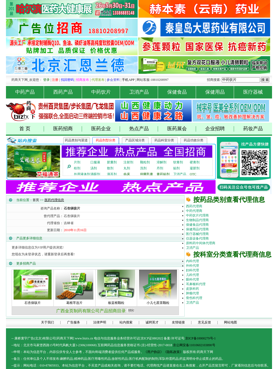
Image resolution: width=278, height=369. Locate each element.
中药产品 (29, 92)
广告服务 (73, 322)
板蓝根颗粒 (116, 303)
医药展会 (181, 129)
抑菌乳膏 (146, 174)
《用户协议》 (153, 352)
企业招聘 (219, 129)
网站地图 (230, 322)
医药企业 (105, 129)
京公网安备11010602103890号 (194, 345)
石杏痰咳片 (32, 303)
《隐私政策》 (173, 352)
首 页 (31, 129)
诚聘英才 (152, 322)
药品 (70, 359)
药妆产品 (253, 128)
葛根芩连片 (74, 303)
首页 (36, 200)
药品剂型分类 (105, 140)
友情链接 (178, 322)
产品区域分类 (135, 140)
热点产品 (143, 129)
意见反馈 (204, 322)
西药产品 (67, 92)
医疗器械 (253, 92)
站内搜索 (125, 322)
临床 (127, 174)
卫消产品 (143, 92)
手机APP (128, 80)
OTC (193, 174)
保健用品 (219, 92)
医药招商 (67, 129)
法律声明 (99, 322)
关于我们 (47, 322)
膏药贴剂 (163, 174)
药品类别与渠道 (76, 140)
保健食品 (181, 92)
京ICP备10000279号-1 (200, 338)
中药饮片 (105, 92)
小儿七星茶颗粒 (158, 303)
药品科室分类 (164, 140)
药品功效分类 (193, 140)
